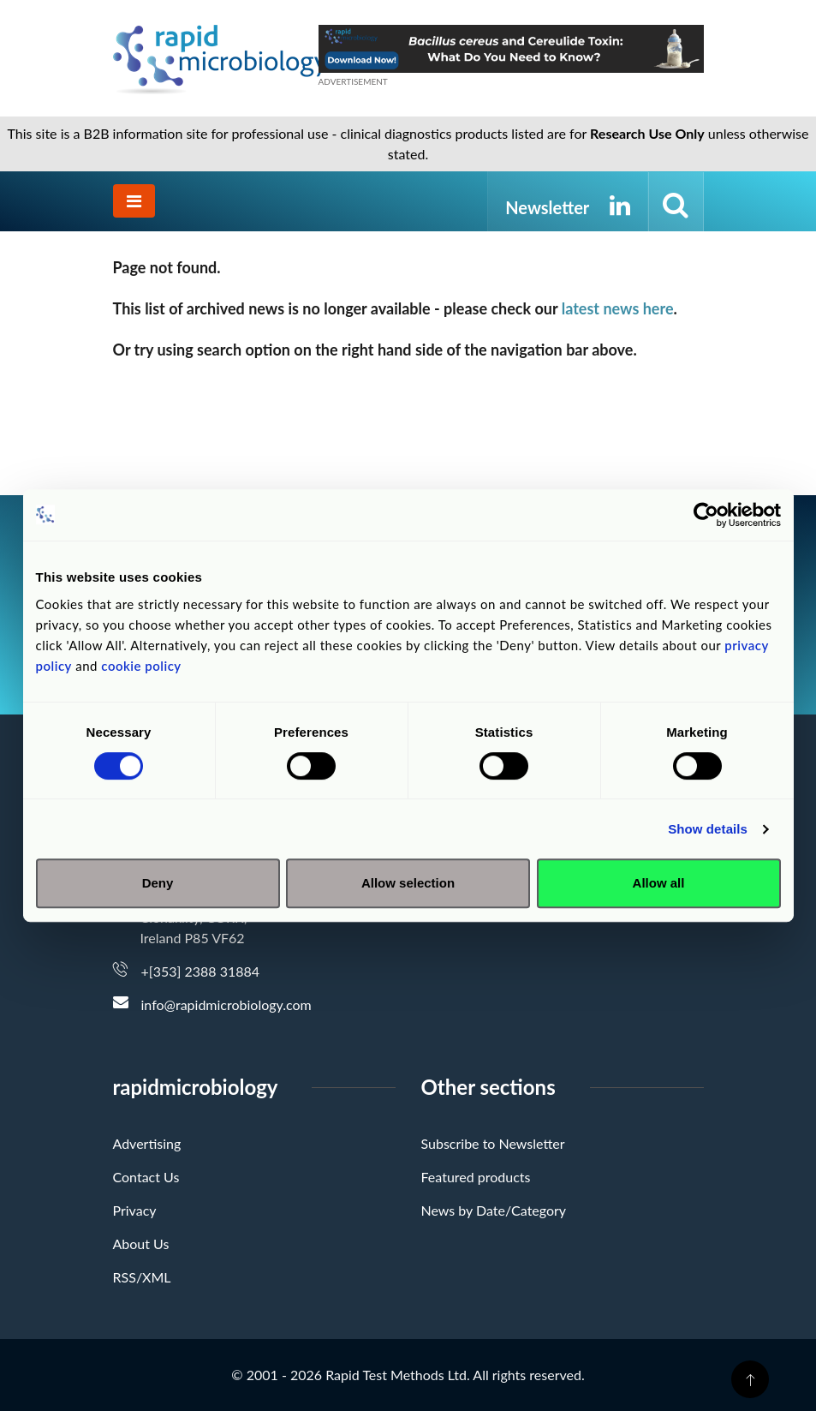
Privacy (135, 1210)
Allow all (659, 883)
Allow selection (408, 883)
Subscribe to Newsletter (493, 1143)
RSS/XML (142, 1277)
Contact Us (146, 1177)
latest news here (618, 308)
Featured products (476, 1177)
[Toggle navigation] (134, 201)
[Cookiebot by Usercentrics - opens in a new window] (706, 515)
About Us (141, 1243)
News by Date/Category (494, 1210)
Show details (708, 829)
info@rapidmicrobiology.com (226, 1004)
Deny (158, 883)
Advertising (147, 1143)
